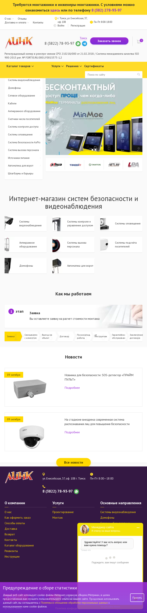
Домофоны (25, 88)
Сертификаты (94, 66)
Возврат (10, 534)
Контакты (38, 22)
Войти (61, 25)
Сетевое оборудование (25, 96)
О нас (8, 19)
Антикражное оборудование (25, 111)
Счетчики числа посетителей (24, 119)
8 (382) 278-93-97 (106, 10)
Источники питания (25, 158)
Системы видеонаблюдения (25, 80)
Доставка (11, 529)
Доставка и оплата (15, 22)
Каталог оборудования (19, 545)
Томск (83, 38)
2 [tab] (95, 149)
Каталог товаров (20, 66)
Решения (74, 66)
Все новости (73, 462)
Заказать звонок (109, 41)
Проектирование (63, 512)
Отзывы (22, 18)
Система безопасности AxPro (25, 143)
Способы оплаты (15, 523)
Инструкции (12, 556)
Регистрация (78, 25)
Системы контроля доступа (25, 127)
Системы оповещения (25, 135)
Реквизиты (11, 551)
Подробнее (72, 388)
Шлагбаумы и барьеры (20, 173)
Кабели (12, 103)
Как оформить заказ (18, 517)
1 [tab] (92, 149)
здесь (55, 10)
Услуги (57, 66)
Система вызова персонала (25, 150)
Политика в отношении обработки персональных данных (75, 602)
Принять (137, 597)
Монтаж (57, 517)
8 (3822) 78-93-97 (59, 43)
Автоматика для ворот (25, 166)
